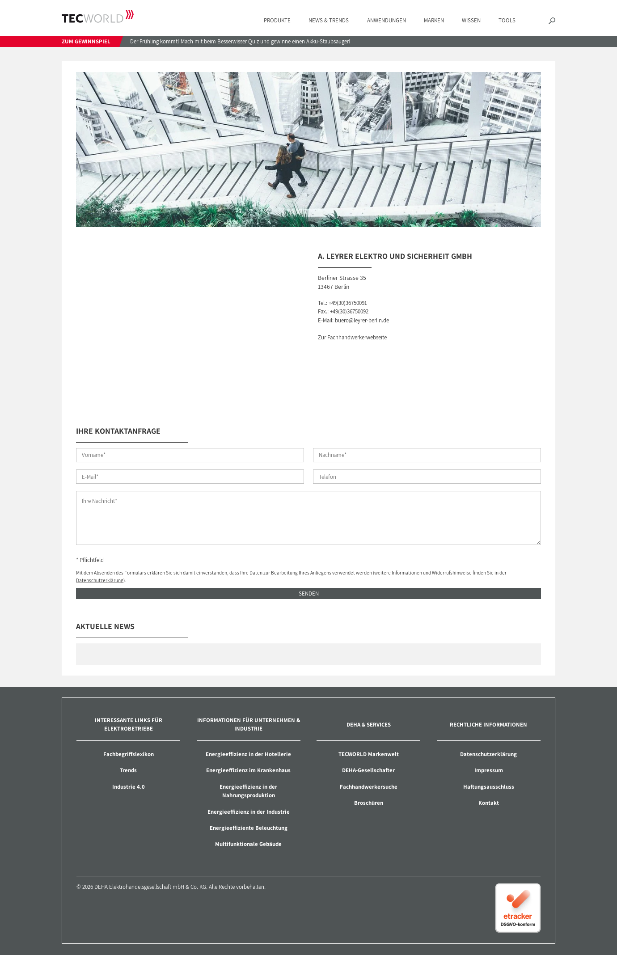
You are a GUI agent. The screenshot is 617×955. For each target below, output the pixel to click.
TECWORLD (98, 16)
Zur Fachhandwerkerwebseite (352, 337)
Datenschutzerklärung (99, 580)
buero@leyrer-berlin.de (362, 320)
